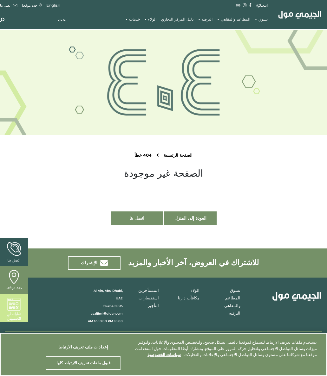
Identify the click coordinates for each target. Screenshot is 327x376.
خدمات (134, 19)
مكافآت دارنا (188, 298)
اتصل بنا (136, 218)
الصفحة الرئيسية (178, 155)
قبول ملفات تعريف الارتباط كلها (83, 362)
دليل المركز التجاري (177, 19)
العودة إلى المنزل (190, 218)
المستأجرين (148, 290)
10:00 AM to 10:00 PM (105, 321)
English (53, 5)
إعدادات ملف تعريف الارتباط (83, 346)
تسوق (263, 19)
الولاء (152, 19)
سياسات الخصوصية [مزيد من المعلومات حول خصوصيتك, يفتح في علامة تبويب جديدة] (164, 354)
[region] (163, 354)
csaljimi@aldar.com (107, 313)
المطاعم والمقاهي (235, 19)
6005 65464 (113, 306)
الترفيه (207, 19)
